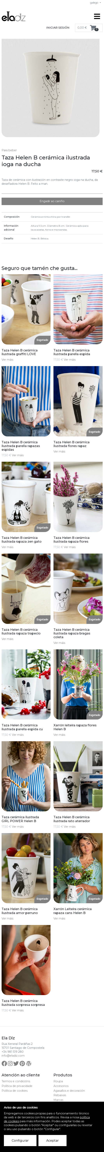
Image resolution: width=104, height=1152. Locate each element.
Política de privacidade (17, 1086)
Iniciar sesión (57, 27)
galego (94, 2)
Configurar (20, 1140)
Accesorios (60, 1086)
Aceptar (52, 1140)
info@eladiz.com (13, 1055)
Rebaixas (59, 1095)
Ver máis (7, 359)
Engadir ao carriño (52, 201)
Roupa (58, 1081)
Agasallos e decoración (69, 1090)
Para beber (9, 150)
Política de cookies (15, 1090)
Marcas (58, 1100)
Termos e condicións (16, 1081)
